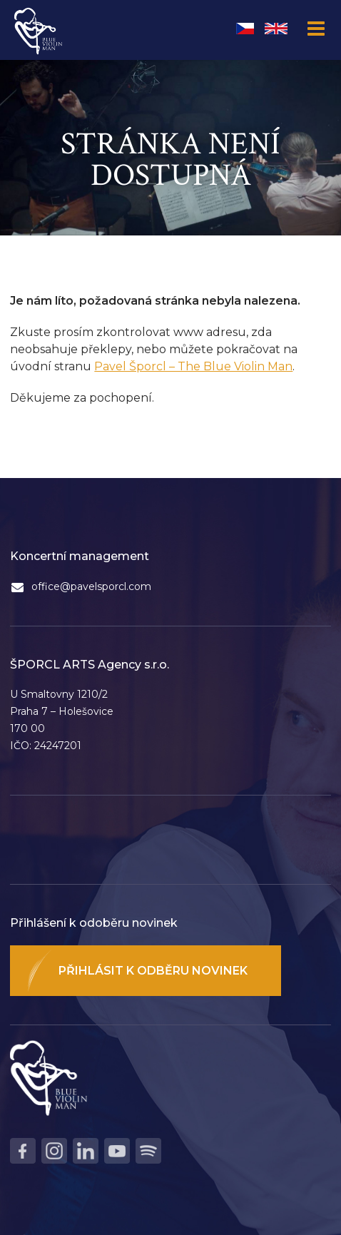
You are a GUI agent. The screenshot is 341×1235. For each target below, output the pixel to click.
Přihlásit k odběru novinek (153, 970)
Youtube (117, 1151)
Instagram (54, 1151)
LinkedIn (85, 1151)
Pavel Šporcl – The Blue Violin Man (193, 366)
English (276, 28)
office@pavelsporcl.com (91, 586)
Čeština (245, 28)
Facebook (23, 1151)
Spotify (148, 1151)
